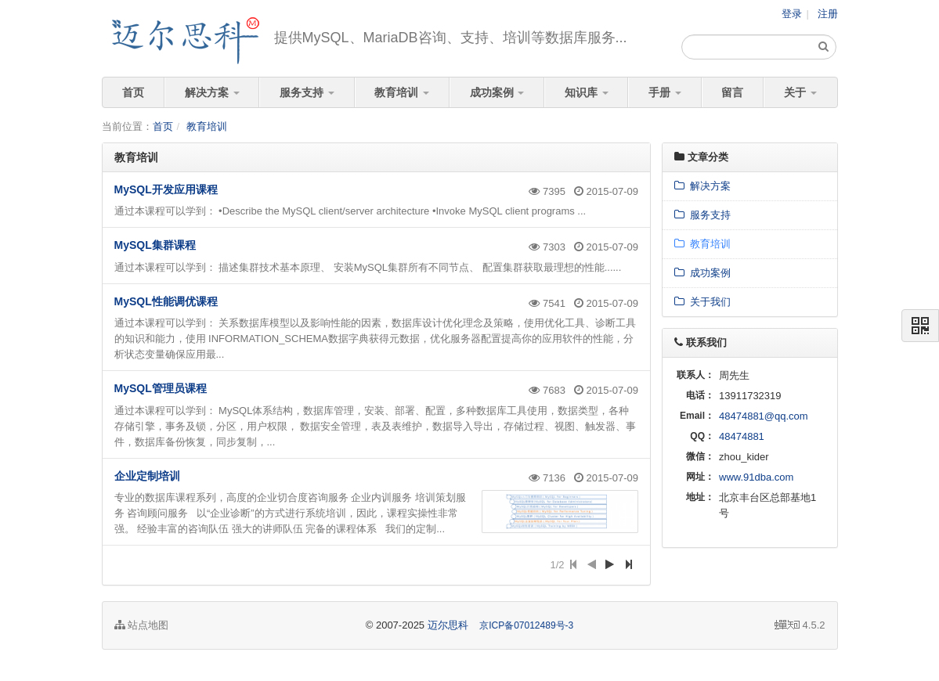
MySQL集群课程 (155, 245)
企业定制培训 (147, 476)
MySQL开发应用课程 (166, 189)
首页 (133, 92)
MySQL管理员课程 (160, 388)
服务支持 (307, 92)
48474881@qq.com (763, 416)
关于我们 (702, 302)
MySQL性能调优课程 (166, 301)
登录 (792, 14)
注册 (828, 14)
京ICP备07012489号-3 (526, 625)
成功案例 (497, 92)
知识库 (587, 92)
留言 (732, 92)
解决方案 (212, 92)
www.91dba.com (756, 477)
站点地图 (141, 625)
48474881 (741, 436)
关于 (800, 92)
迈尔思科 (448, 625)
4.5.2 (800, 626)
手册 (664, 92)
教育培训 (401, 92)
